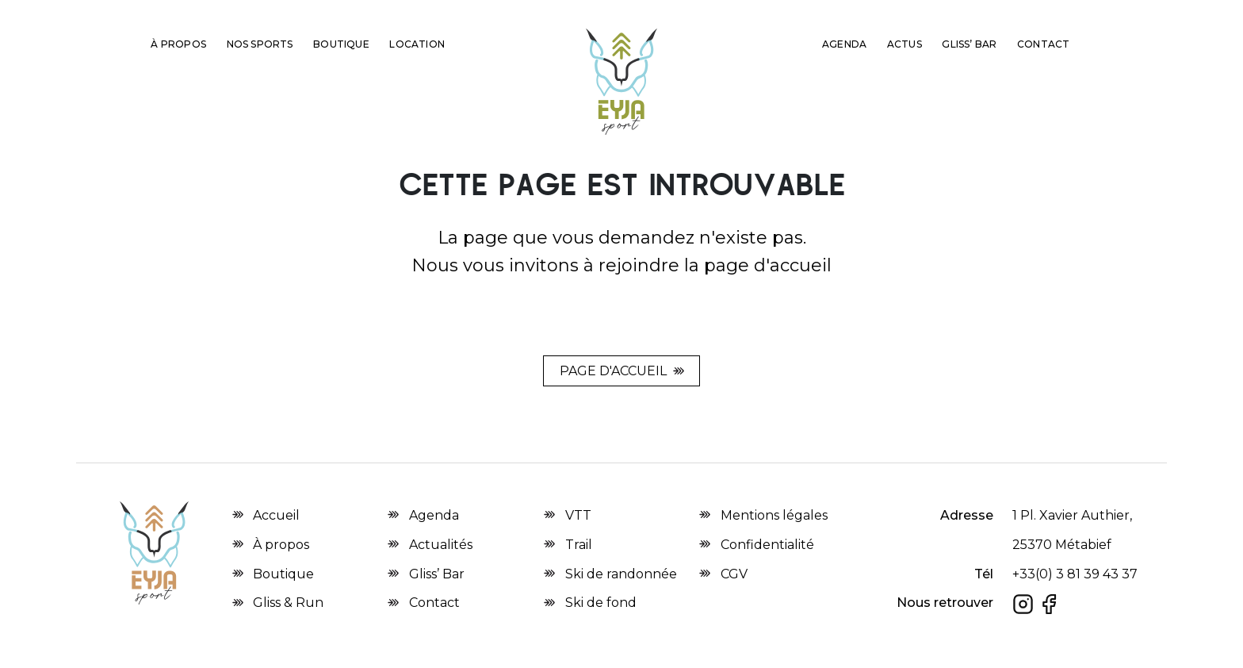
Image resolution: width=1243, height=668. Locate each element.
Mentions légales (774, 515)
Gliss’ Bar (969, 44)
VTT (578, 515)
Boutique (341, 44)
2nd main (493, 42)
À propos (178, 44)
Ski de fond (601, 602)
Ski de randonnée (621, 574)
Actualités (440, 544)
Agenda (844, 44)
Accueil (276, 515)
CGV (734, 574)
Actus (904, 44)
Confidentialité (767, 544)
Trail (578, 544)
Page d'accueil (613, 370)
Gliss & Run (761, 44)
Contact (1043, 44)
